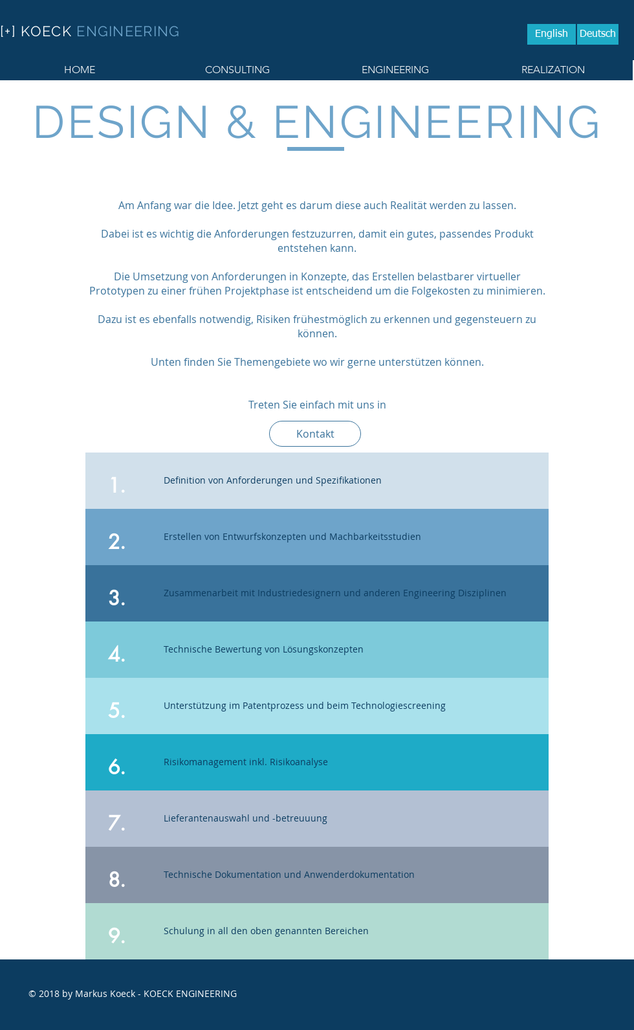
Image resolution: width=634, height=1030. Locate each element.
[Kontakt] (315, 434)
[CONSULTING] (237, 70)
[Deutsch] (597, 34)
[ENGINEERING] (395, 70)
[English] (551, 34)
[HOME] (79, 70)
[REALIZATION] (553, 70)
